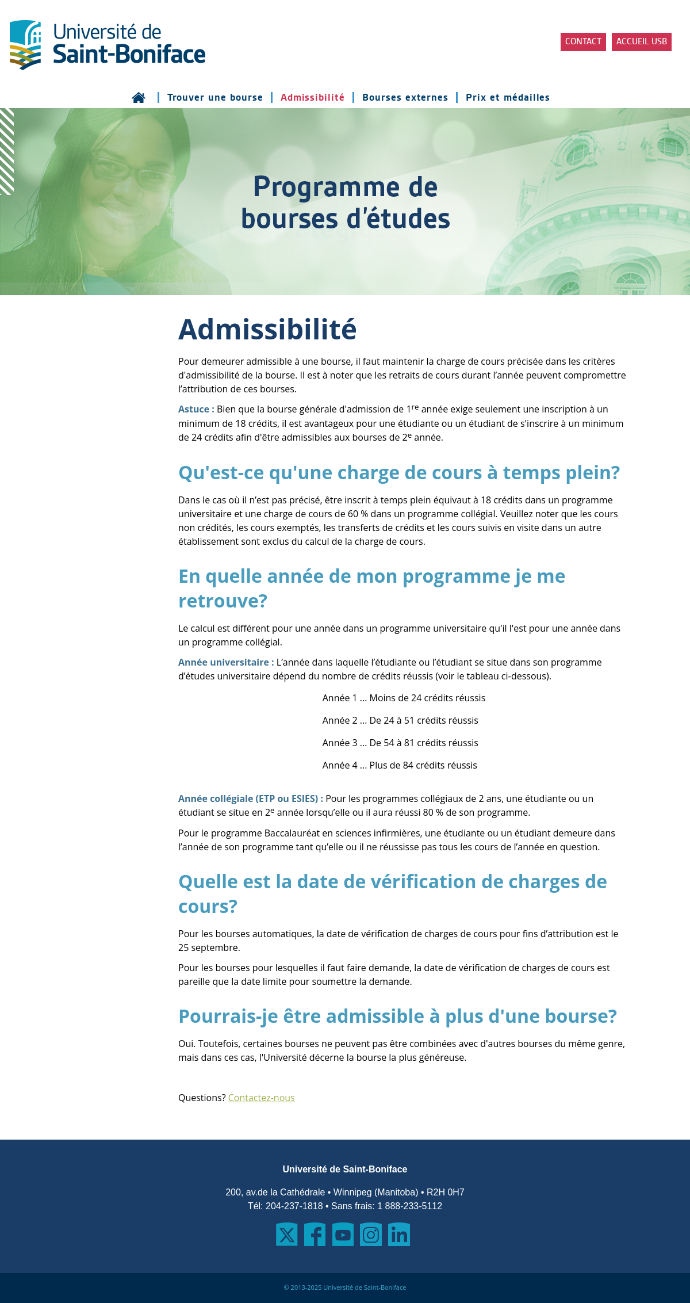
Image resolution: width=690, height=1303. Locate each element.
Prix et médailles (508, 97)
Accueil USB (641, 42)
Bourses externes (405, 97)
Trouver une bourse (215, 97)
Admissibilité (313, 97)
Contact (583, 42)
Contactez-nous (261, 1097)
